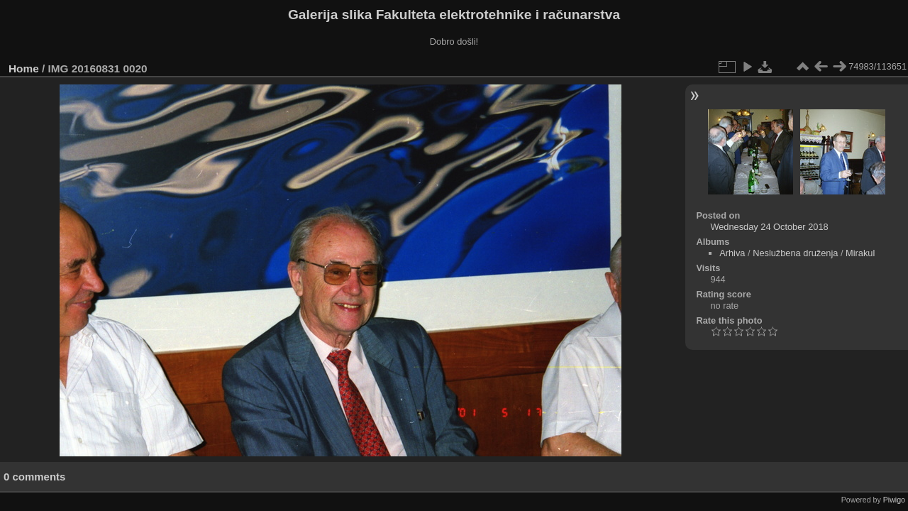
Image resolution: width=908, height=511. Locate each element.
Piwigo (894, 499)
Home (24, 68)
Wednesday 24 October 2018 (769, 226)
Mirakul (860, 253)
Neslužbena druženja (795, 253)
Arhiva (732, 253)
